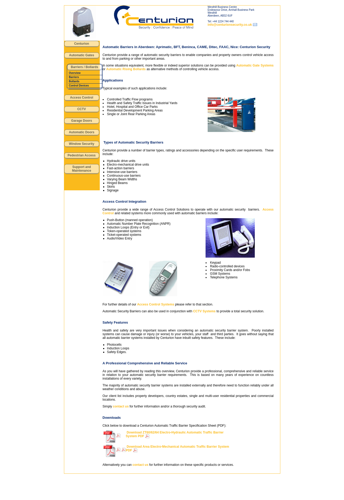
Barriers (74, 77)
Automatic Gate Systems (255, 65)
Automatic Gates (81, 55)
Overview (75, 73)
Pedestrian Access (82, 155)
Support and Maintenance (81, 168)
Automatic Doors (81, 132)
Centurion (81, 43)
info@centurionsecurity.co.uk (230, 25)
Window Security (81, 144)
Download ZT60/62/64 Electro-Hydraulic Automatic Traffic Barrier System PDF (175, 434)
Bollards (74, 81)
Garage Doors (81, 121)
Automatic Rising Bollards (126, 69)
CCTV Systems (204, 311)
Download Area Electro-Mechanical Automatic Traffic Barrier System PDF (177, 448)
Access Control (81, 97)
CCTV (81, 109)
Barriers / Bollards (84, 67)
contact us (121, 406)
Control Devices (79, 85)
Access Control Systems (155, 304)
